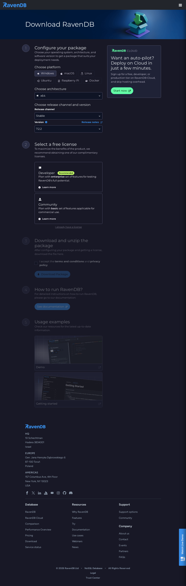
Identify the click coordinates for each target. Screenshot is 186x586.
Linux (86, 73)
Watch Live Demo (182, 548)
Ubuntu (44, 80)
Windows (45, 73)
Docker (92, 80)
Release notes (92, 122)
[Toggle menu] (180, 4)
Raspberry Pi (68, 80)
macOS (67, 73)
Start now (122, 90)
